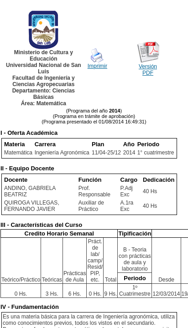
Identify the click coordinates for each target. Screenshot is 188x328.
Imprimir (97, 66)
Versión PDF (148, 69)
